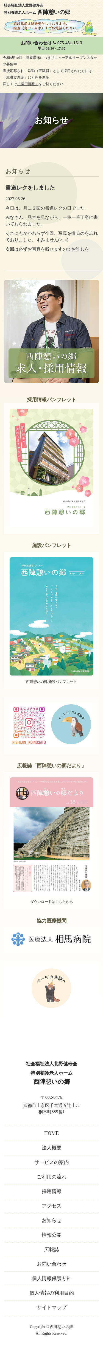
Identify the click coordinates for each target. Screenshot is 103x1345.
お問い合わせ (51, 1264)
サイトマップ (51, 1307)
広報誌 (51, 1249)
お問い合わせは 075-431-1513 (51, 46)
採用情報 (52, 1191)
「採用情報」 (27, 84)
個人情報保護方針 (51, 1278)
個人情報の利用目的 (51, 1293)
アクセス (52, 1206)
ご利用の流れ (51, 1177)
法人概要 (52, 1148)
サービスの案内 (51, 1162)
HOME (51, 1133)
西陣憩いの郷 (61, 1327)
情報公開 (52, 1235)
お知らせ (52, 1220)
